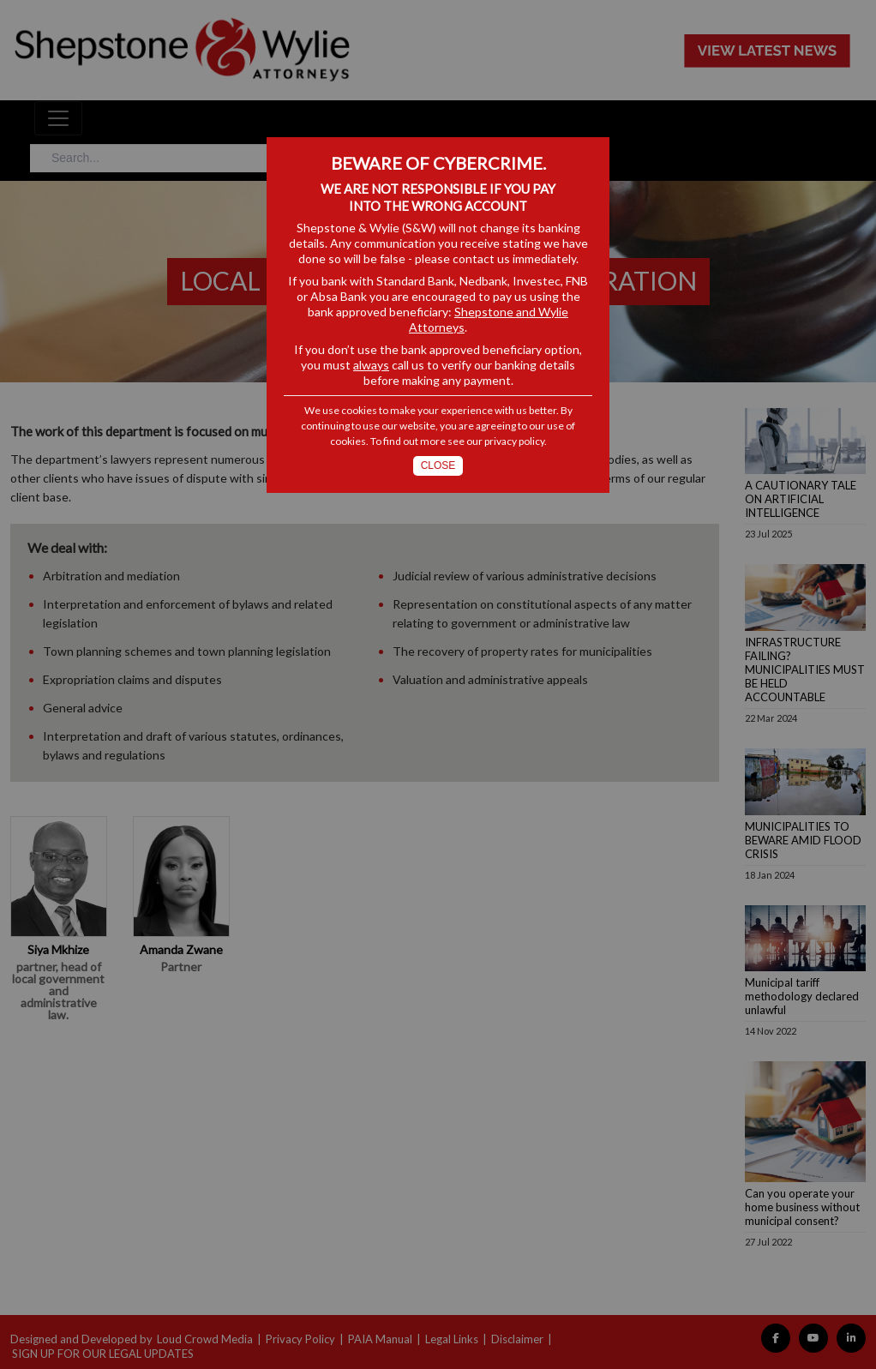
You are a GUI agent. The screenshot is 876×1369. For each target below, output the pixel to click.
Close (438, 465)
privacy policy (514, 441)
